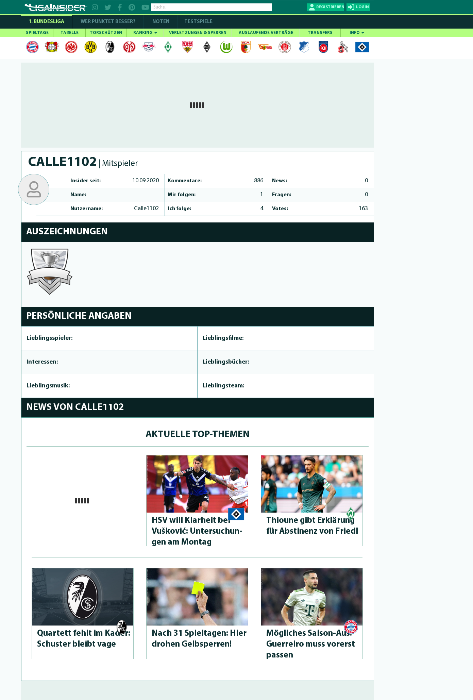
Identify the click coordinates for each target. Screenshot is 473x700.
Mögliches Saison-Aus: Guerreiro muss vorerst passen (310, 644)
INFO (357, 33)
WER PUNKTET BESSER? (108, 21)
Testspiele (198, 21)
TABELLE (70, 33)
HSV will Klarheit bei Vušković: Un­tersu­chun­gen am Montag (197, 531)
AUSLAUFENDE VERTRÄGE (266, 33)
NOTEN (160, 21)
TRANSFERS (320, 33)
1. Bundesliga (46, 21)
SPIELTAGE (37, 33)
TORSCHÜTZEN (106, 33)
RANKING (145, 33)
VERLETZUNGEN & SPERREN (197, 33)
